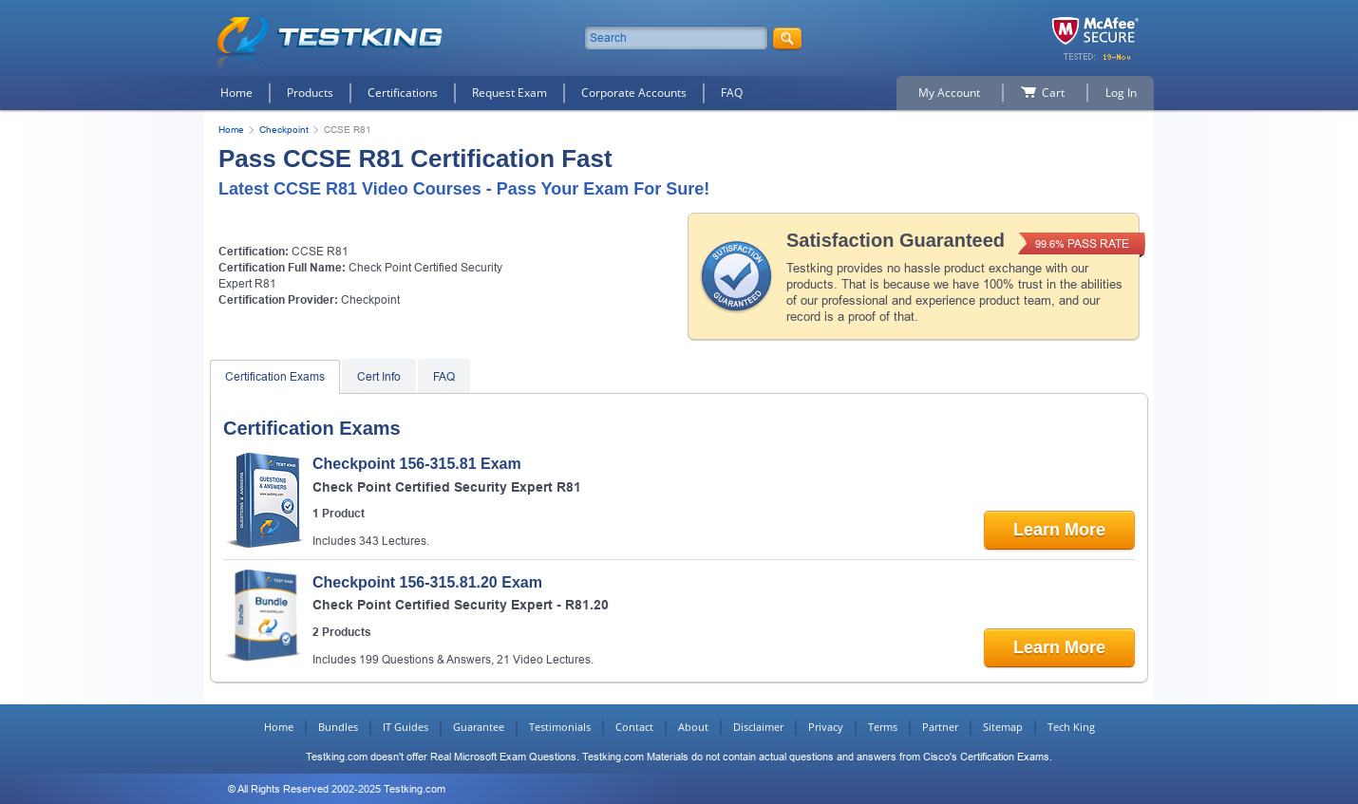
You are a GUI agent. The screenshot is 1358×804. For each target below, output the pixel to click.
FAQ (732, 92)
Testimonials (560, 727)
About (693, 727)
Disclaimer (758, 727)
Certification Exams (275, 376)
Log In (1121, 92)
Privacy (825, 727)
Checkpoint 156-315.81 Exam (416, 464)
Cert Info (379, 376)
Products (310, 92)
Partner (940, 727)
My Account (949, 92)
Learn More (1059, 529)
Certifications (403, 92)
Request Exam (509, 92)
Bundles (338, 727)
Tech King (1071, 727)
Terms (882, 727)
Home (236, 92)
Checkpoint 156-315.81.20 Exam (427, 582)
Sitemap (1003, 727)
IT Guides (405, 727)
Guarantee (478, 727)
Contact (634, 727)
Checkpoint (284, 129)
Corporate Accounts (634, 92)
